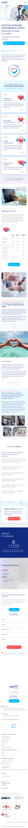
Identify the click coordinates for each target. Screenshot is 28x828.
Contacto (4, 785)
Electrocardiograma (6, 736)
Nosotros (4, 781)
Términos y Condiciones (21, 822)
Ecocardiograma (5, 738)
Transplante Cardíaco (6, 764)
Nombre (3, 619)
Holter (3, 743)
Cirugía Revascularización (7, 760)
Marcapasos (4, 755)
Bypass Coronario (5, 762)
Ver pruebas (22, 109)
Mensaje (3, 639)
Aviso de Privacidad (11, 822)
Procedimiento (5, 634)
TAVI (2, 754)
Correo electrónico (5, 629)
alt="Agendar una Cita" (14, 43)
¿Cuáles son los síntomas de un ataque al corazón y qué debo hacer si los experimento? (12, 454)
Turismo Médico (6, 783)
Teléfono (3, 624)
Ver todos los (14, 179)
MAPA (3, 745)
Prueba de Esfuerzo (6, 740)
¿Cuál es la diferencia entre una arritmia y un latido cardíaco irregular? (12, 479)
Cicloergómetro (5, 742)
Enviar (14, 647)
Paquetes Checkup (5, 776)
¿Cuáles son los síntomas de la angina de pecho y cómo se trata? (12, 492)
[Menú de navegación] (25, 2)
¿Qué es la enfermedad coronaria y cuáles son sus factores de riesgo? (12, 486)
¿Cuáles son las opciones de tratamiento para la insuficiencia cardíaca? (12, 467)
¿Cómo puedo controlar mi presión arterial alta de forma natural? (13, 473)
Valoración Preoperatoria (7, 747)
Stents (3, 752)
